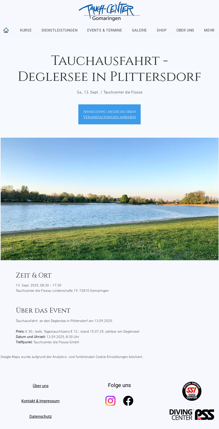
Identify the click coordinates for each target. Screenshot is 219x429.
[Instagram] (110, 400)
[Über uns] (40, 386)
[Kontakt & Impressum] (40, 401)
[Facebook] (128, 400)
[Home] (6, 30)
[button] (26, 30)
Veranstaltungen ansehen (109, 117)
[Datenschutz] (40, 416)
